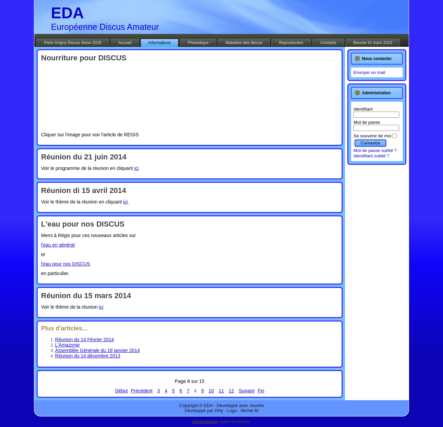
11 (221, 390)
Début (121, 390)
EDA (67, 13)
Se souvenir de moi (372, 135)
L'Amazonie (67, 345)
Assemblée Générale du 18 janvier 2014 (97, 350)
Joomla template (204, 422)
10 (211, 390)
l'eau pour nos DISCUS (65, 264)
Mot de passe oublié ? (375, 150)
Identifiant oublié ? (371, 155)
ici (136, 168)
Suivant (247, 390)
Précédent (142, 390)
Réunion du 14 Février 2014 (84, 339)
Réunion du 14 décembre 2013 (87, 355)
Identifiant (362, 109)
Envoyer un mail (369, 72)
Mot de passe (366, 122)
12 (231, 390)
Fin (260, 390)
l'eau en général (58, 245)
